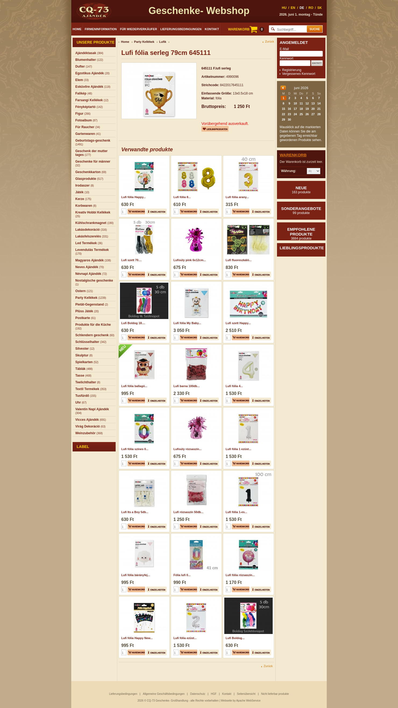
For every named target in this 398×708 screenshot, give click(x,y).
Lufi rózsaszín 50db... (188, 512)
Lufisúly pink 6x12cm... (189, 260)
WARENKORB (246, 29)
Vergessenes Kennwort (298, 74)
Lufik (162, 41)
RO (310, 8)
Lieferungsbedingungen (180, 29)
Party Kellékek (144, 41)
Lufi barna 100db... (186, 386)
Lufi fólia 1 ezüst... (238, 449)
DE (302, 8)
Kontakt (212, 29)
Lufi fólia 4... (234, 386)
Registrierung (291, 70)
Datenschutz (197, 693)
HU (284, 8)
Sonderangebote (301, 210)
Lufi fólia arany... (237, 197)
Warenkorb (293, 155)
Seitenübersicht (246, 693)
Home (77, 29)
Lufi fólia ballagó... (134, 386)
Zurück (269, 41)
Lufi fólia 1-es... (236, 512)
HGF (213, 693)
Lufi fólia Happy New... (137, 638)
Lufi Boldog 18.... (133, 323)
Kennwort (286, 58)
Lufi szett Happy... (238, 323)
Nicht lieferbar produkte (275, 693)
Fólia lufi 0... (182, 575)
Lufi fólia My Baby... (187, 323)
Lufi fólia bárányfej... (135, 575)
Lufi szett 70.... (131, 260)
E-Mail (284, 49)
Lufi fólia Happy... (133, 197)
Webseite (226, 700)
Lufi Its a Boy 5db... (134, 512)
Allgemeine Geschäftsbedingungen (163, 693)
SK (319, 8)
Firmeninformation (101, 29)
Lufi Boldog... (235, 638)
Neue (301, 189)
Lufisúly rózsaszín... (187, 449)
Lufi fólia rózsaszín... (240, 575)
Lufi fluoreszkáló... (239, 260)
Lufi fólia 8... (182, 197)
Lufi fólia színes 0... (134, 449)
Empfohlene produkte (301, 233)
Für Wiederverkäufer (138, 29)
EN (293, 8)
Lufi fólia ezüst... (185, 638)
